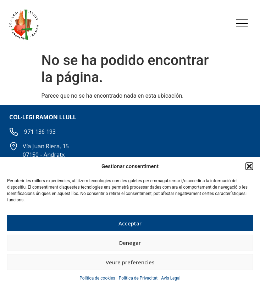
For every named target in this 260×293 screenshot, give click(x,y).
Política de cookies (97, 278)
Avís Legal (171, 278)
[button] (249, 166)
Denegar (130, 242)
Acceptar (130, 223)
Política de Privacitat (138, 278)
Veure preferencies (130, 262)
